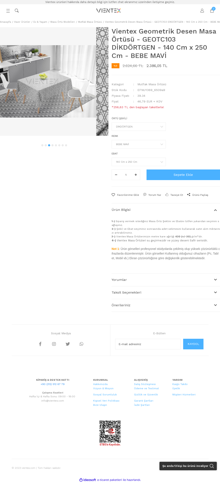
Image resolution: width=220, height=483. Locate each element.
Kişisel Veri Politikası (106, 400)
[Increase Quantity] (135, 175)
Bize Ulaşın (100, 404)
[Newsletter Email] (148, 344)
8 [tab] (66, 145)
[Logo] (108, 10)
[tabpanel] (54, 81)
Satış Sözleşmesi (145, 384)
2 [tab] (46, 145)
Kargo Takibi (180, 384)
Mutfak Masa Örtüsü (151, 84)
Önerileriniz (121, 305)
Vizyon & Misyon (103, 388)
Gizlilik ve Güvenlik (146, 394)
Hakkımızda (100, 384)
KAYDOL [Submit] (193, 344)
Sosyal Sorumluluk (105, 394)
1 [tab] (42, 145)
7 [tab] (63, 145)
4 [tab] (52, 145)
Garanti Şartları (143, 400)
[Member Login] (200, 10)
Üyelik (176, 388)
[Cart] (210, 10)
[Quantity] (125, 175)
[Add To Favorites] (125, 195)
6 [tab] (59, 145)
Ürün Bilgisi (121, 210)
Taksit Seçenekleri (126, 292)
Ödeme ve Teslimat (146, 388)
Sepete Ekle (183, 175)
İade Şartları (142, 404)
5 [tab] (56, 145)
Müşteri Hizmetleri (184, 394)
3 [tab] (49, 145)
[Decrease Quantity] (116, 175)
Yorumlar (119, 280)
